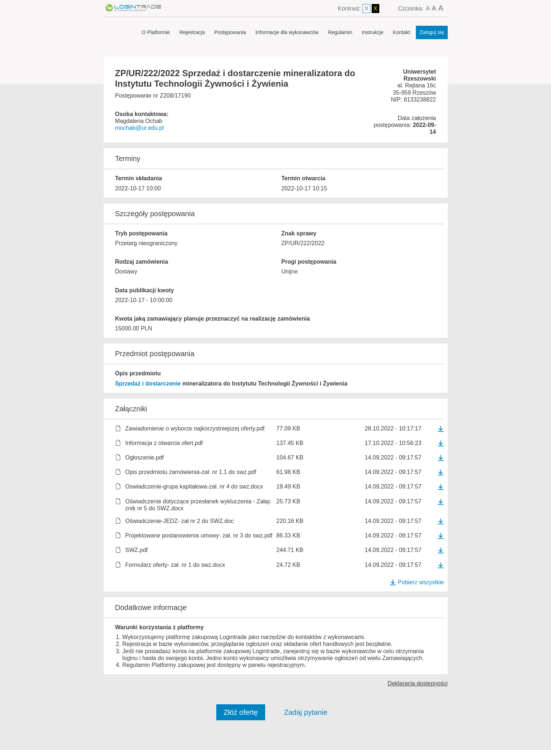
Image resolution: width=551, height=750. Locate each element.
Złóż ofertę (241, 712)
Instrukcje (372, 32)
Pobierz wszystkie (416, 582)
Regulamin (340, 32)
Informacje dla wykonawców (286, 32)
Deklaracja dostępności (417, 683)
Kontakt (401, 32)
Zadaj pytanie (305, 712)
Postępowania (230, 32)
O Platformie (156, 32)
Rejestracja (192, 32)
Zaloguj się (431, 32)
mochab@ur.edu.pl (139, 128)
